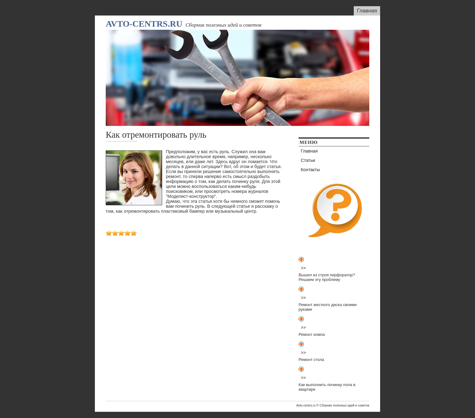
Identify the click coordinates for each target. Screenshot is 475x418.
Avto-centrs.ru (144, 24)
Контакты (310, 169)
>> (303, 267)
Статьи (308, 160)
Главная (367, 11)
